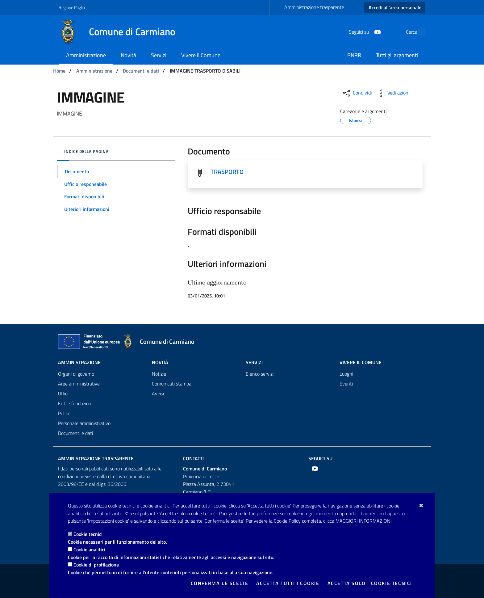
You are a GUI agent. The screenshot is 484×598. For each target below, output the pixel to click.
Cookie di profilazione (96, 564)
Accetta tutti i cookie (287, 583)
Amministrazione (94, 70)
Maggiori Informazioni (364, 520)
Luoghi (346, 373)
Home (59, 70)
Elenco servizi (259, 373)
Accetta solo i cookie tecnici (370, 583)
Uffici (63, 393)
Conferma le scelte (219, 583)
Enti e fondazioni (75, 403)
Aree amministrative (79, 383)
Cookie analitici (89, 549)
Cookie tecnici (87, 534)
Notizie (159, 373)
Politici (64, 413)
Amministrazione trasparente (314, 7)
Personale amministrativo (84, 423)
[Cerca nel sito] (418, 31)
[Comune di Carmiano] (121, 31)
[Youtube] (363, 31)
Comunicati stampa (171, 383)
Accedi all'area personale (395, 7)
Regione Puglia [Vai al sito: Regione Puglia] (72, 7)
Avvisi (158, 393)
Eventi (346, 383)
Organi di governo (76, 373)
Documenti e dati (141, 70)
